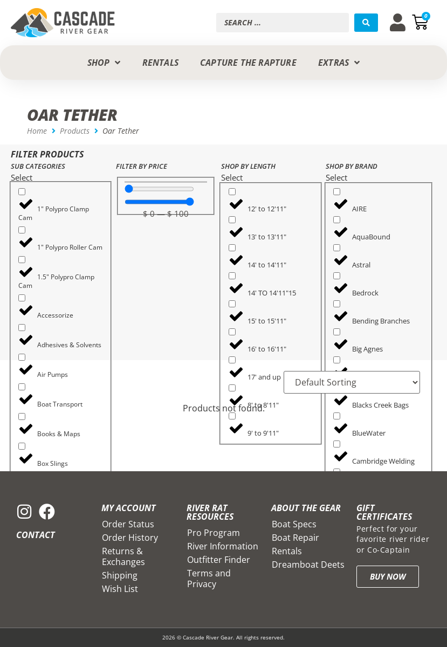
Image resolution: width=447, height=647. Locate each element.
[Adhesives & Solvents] (21, 327)
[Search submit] (366, 22)
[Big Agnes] (336, 331)
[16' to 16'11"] (232, 331)
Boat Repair (295, 537)
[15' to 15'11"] (232, 303)
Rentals (287, 551)
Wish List (120, 589)
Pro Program (213, 533)
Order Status (128, 524)
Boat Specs (294, 524)
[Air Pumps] (21, 357)
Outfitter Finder (218, 560)
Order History (130, 537)
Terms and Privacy (209, 578)
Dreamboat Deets (308, 564)
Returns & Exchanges (123, 556)
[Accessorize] (21, 297)
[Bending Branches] (336, 303)
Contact (35, 535)
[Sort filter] (352, 382)
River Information (222, 546)
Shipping (119, 575)
